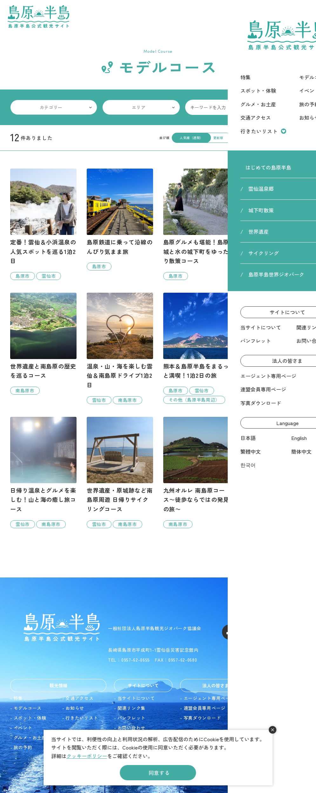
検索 (298, 107)
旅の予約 (23, 747)
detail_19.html (196, 472)
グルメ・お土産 (30, 737)
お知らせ (74, 708)
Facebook (229, 632)
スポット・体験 (30, 718)
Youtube (275, 632)
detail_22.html (272, 482)
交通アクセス (79, 698)
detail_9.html (196, 348)
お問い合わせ (131, 727)
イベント (23, 727)
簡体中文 (271, 727)
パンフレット (131, 718)
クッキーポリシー (86, 756)
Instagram (252, 632)
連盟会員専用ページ (204, 708)
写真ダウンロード (202, 718)
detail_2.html (43, 224)
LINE (298, 632)
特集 (18, 698)
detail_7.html (196, 224)
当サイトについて (136, 698)
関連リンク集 (131, 708)
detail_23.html (272, 339)
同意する (159, 772)
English (270, 708)
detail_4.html (120, 219)
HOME (263, 38)
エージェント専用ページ (209, 698)
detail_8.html (43, 344)
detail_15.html (120, 472)
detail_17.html (120, 348)
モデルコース (28, 708)
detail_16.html (272, 224)
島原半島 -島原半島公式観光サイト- (38, 16)
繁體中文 (271, 718)
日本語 (269, 698)
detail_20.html (43, 472)
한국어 (269, 737)
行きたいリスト (81, 718)
